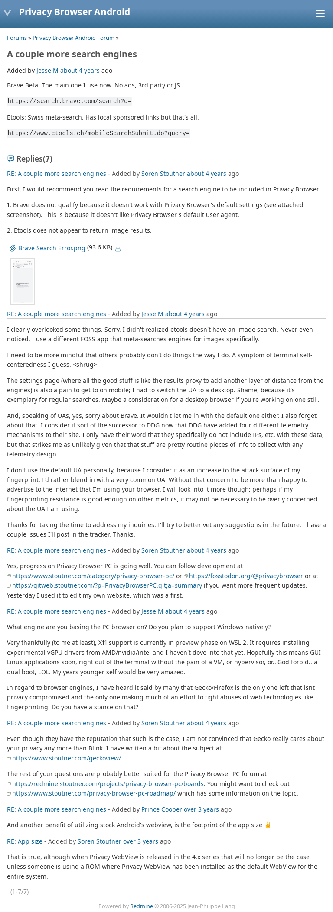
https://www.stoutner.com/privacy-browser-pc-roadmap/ (94, 793)
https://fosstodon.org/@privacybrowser (246, 576)
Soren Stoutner (163, 173)
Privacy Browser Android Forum (73, 38)
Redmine (141, 906)
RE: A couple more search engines (56, 173)
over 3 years (201, 809)
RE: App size (24, 841)
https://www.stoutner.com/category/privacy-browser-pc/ (93, 576)
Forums (17, 38)
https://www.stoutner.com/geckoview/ (66, 758)
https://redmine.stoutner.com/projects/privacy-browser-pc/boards (108, 783)
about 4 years (80, 70)
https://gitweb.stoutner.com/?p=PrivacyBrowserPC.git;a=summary (107, 585)
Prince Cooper (161, 809)
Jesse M (47, 70)
